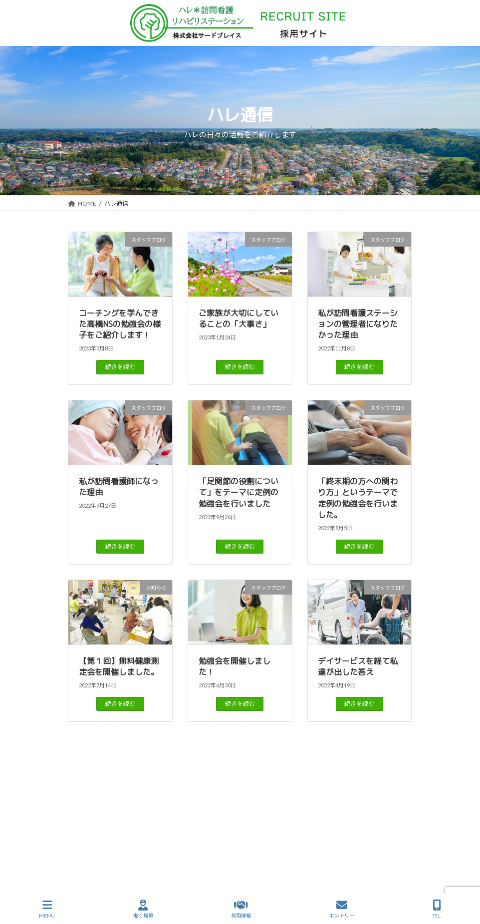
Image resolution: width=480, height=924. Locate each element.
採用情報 (377, 828)
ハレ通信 (142, 828)
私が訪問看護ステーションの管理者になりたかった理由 (358, 324)
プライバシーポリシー (267, 840)
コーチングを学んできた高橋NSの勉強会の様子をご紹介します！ (120, 324)
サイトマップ (200, 840)
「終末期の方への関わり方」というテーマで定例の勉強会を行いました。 (358, 498)
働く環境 (234, 828)
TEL (437, 909)
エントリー (341, 909)
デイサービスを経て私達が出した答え (358, 666)
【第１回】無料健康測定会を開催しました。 (119, 666)
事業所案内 (330, 828)
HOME (101, 828)
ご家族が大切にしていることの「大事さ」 (238, 318)
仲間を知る (281, 828)
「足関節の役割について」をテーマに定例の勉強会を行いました (238, 492)
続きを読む (120, 366)
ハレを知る (188, 828)
